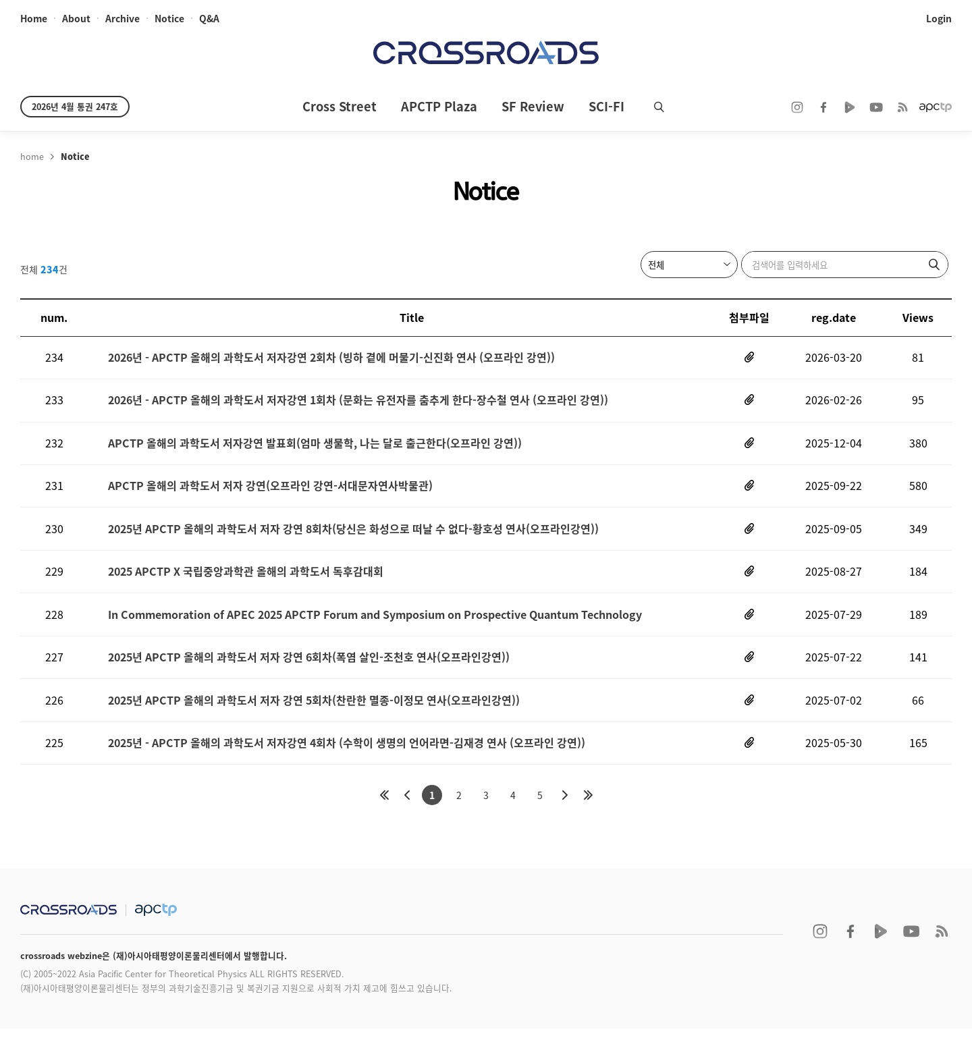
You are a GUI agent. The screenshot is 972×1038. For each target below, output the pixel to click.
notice (169, 19)
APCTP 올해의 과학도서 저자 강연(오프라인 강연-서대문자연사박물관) (270, 489)
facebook (823, 107)
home (33, 19)
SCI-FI (606, 106)
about (76, 19)
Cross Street (339, 106)
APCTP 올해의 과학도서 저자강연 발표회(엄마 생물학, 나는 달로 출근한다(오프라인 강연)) (315, 446)
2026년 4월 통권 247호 (75, 106)
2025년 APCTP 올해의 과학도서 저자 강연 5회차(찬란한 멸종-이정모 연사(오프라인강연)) (314, 708)
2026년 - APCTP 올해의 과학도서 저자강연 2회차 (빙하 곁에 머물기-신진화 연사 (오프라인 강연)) (331, 358)
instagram (797, 107)
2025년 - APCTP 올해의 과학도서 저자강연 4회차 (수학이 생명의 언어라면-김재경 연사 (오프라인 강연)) (346, 751)
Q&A (209, 19)
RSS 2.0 (942, 941)
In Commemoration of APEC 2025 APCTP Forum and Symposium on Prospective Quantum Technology (375, 620)
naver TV (850, 107)
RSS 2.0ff (902, 107)
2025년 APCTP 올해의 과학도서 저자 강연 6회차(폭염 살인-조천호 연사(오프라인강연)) (309, 664)
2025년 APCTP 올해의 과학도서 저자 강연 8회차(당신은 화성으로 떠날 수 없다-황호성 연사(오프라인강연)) (353, 533)
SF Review (533, 106)
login (939, 19)
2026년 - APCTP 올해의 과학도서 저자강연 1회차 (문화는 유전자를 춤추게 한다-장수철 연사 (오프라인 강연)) (358, 402)
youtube (876, 107)
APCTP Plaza (439, 106)
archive (122, 19)
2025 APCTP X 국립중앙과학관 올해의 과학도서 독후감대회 (245, 576)
